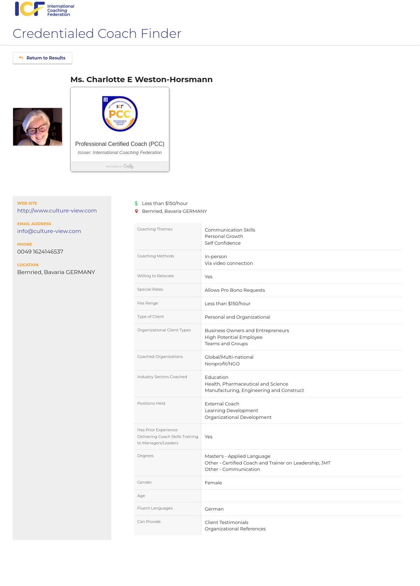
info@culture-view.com (49, 231)
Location (28, 264)
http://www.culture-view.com (57, 210)
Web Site (27, 203)
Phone (24, 244)
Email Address (34, 223)
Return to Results (42, 58)
